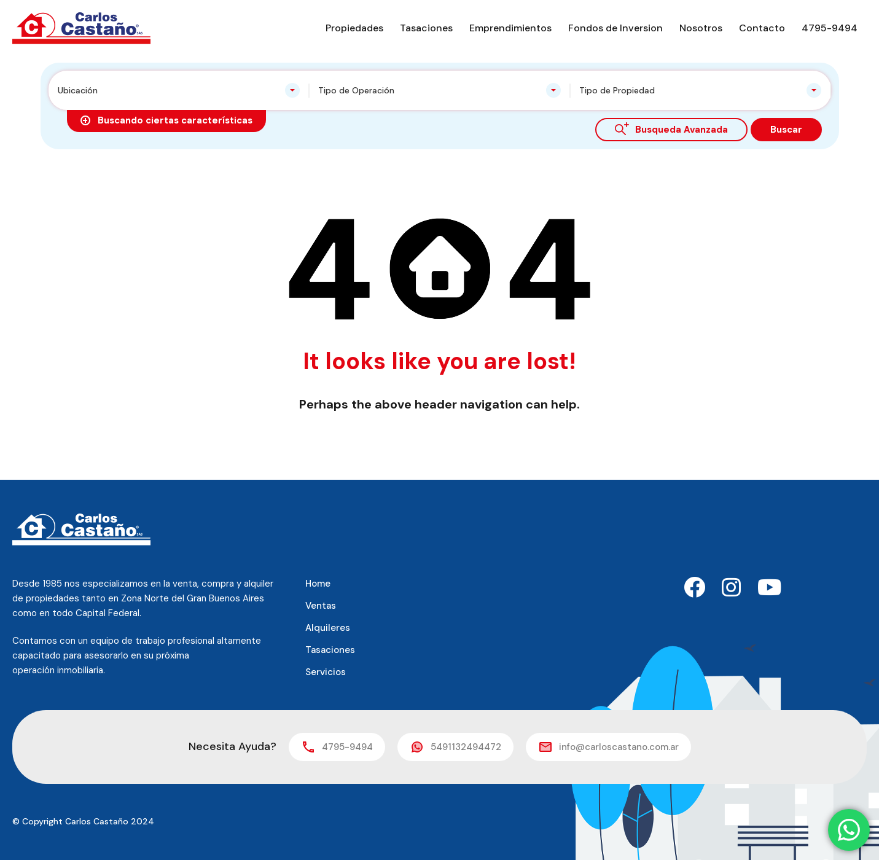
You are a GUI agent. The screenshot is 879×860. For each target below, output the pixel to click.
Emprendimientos (510, 28)
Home (317, 583)
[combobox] (179, 90)
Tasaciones (426, 28)
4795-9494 (830, 28)
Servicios (325, 672)
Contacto (762, 28)
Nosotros (700, 28)
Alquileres (327, 628)
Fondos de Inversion (615, 28)
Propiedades (354, 28)
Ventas (320, 606)
